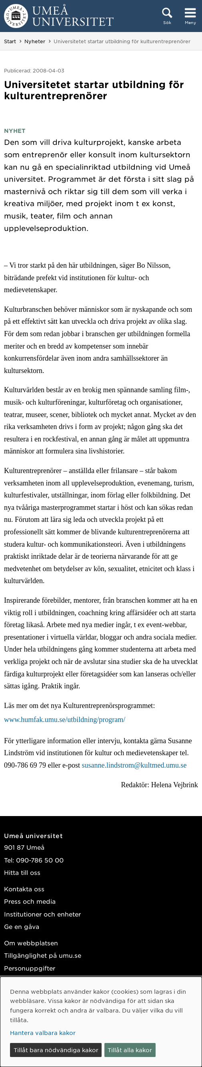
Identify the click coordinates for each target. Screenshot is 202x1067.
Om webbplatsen (31, 943)
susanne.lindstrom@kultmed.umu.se (134, 765)
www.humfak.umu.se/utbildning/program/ (64, 720)
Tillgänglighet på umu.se (42, 955)
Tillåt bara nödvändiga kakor (56, 1049)
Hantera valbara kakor (43, 1032)
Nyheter (34, 41)
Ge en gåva (21, 926)
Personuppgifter (29, 968)
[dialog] (101, 1022)
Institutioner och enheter (42, 914)
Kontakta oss (24, 889)
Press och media (30, 901)
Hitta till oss (22, 872)
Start (10, 41)
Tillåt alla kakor (130, 1049)
